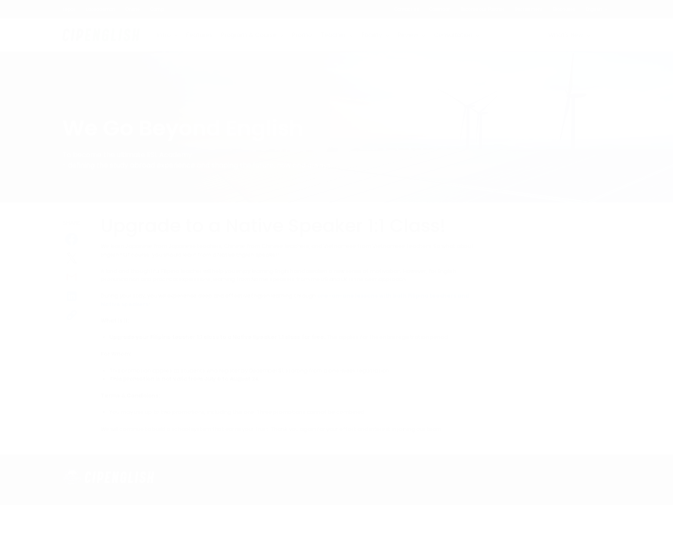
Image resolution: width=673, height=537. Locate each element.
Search (603, 35)
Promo (302, 35)
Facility (371, 35)
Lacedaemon (100, 9)
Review (408, 35)
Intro (164, 35)
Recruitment (529, 9)
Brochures (564, 9)
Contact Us (407, 9)
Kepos (69, 9)
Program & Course (249, 35)
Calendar (439, 9)
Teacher (333, 35)
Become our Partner (482, 9)
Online (133, 9)
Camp (157, 9)
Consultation (453, 35)
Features (199, 35)
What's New (565, 35)
